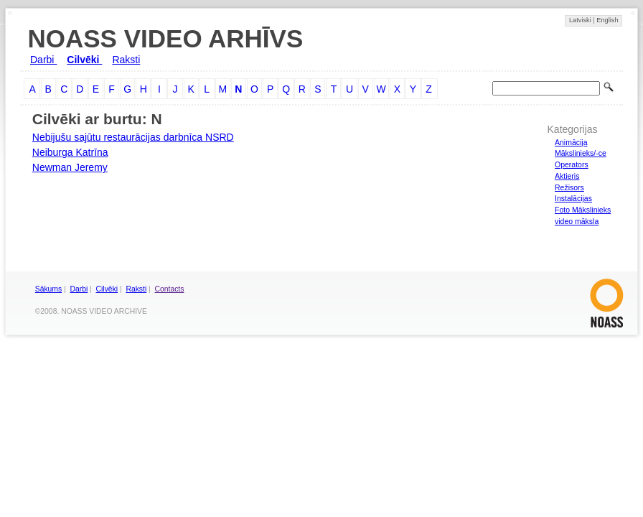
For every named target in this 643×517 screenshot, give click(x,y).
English (607, 20)
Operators (571, 164)
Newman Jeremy (70, 167)
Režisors (569, 187)
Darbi (43, 59)
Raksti (126, 59)
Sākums (48, 289)
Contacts (169, 289)
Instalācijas (573, 198)
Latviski (581, 20)
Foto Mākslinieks (583, 209)
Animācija (571, 142)
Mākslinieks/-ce (580, 153)
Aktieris (567, 176)
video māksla (577, 221)
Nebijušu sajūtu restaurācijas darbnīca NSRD (133, 137)
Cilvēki (84, 59)
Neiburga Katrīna (70, 152)
